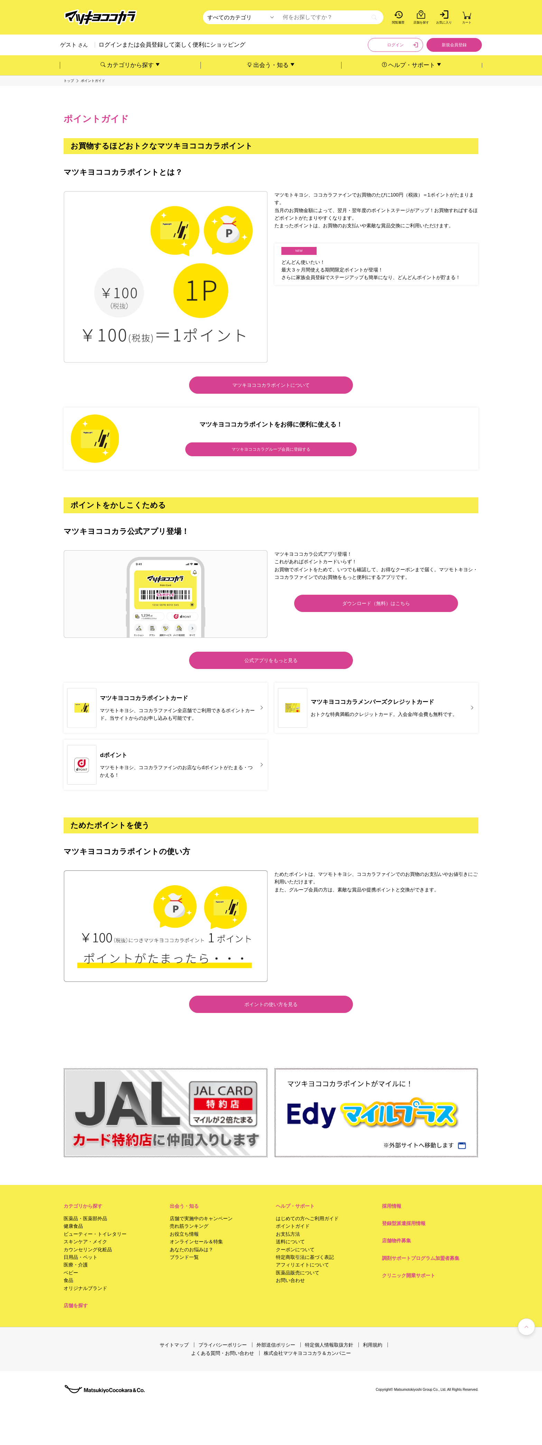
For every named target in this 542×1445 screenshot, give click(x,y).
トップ (69, 81)
